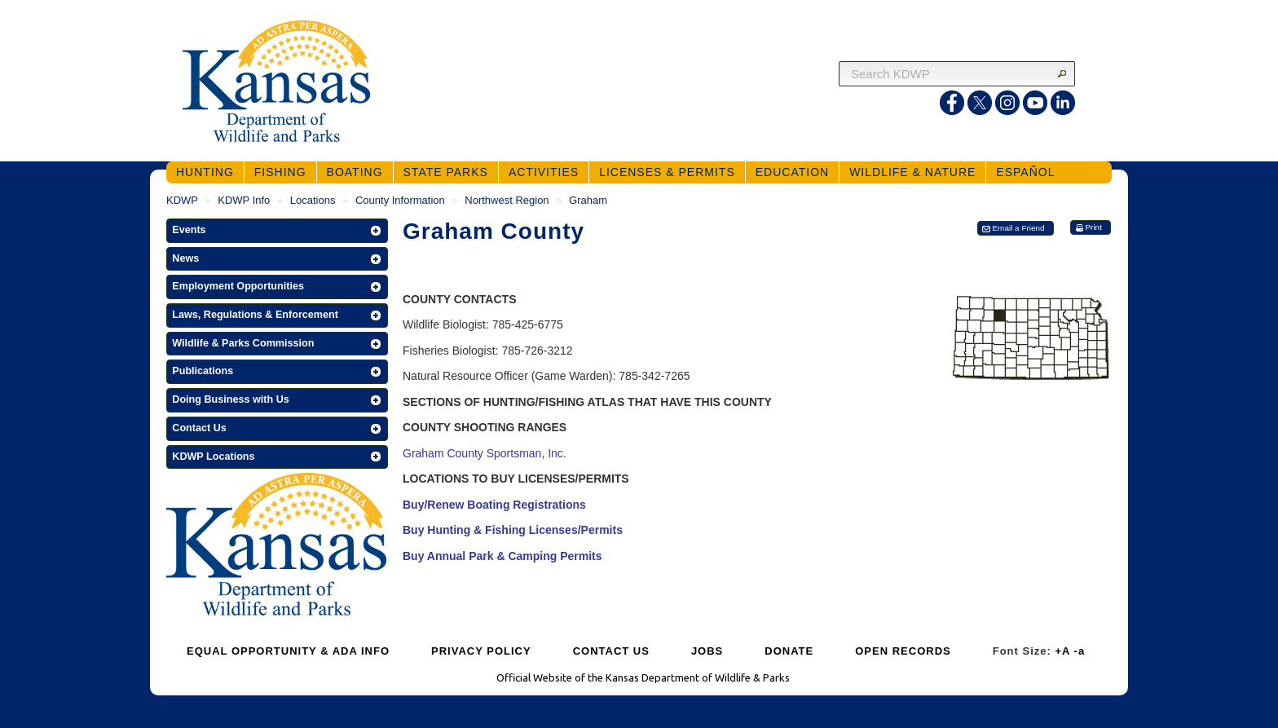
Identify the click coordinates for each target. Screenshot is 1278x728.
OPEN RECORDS (902, 651)
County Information (400, 200)
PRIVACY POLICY (481, 651)
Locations (313, 200)
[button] (277, 230)
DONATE (789, 651)
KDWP (182, 200)
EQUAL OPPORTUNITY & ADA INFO (288, 651)
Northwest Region (507, 200)
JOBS (707, 651)
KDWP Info (244, 200)
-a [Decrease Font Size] (1080, 651)
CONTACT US (611, 651)
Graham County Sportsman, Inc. (484, 453)
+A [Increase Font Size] (1062, 651)
